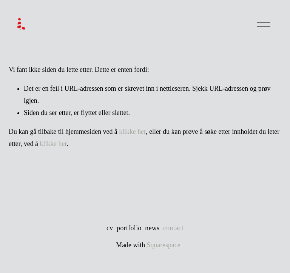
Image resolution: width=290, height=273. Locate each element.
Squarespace (163, 245)
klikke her (132, 131)
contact (173, 228)
